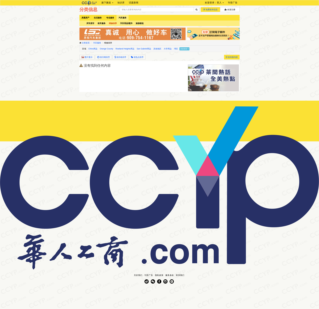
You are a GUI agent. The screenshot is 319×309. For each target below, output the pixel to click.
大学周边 (168, 49)
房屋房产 (85, 18)
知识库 (121, 2)
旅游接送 (140, 23)
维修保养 (113, 23)
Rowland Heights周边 (125, 49)
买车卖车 (90, 23)
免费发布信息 (210, 9)
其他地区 (157, 49)
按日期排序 (103, 57)
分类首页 (86, 43)
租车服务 (102, 23)
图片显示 (87, 57)
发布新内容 (232, 57)
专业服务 (110, 18)
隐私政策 (159, 275)
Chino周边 (93, 49)
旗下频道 (107, 2)
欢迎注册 (230, 9)
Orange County (106, 49)
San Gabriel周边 (144, 49)
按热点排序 (137, 57)
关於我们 (138, 275)
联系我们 (180, 275)
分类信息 (88, 9)
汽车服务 (122, 18)
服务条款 (169, 275)
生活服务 (98, 18)
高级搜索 (184, 49)
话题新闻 (133, 2)
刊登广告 (232, 2)
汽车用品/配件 (126, 23)
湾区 (176, 49)
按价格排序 (120, 57)
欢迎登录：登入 (214, 2)
